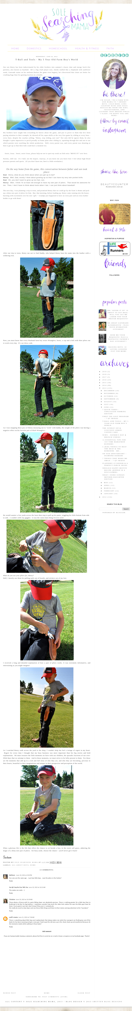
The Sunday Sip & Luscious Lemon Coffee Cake (112, 430)
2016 (104, 380)
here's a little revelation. (52, 161)
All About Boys (20, 865)
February (109, 491)
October (109, 396)
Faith (110, 48)
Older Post (84, 993)
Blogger (120, 512)
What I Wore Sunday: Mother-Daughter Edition (113, 477)
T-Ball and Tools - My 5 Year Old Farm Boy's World (115, 423)
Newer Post (9, 993)
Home (15, 48)
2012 (104, 497)
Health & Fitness (87, 48)
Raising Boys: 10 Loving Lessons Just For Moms (118, 349)
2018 (104, 374)
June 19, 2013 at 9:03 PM (24, 875)
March (108, 488)
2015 (104, 382)
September (110, 399)
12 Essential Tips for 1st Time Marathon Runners (114, 442)
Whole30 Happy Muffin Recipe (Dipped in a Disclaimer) (114, 470)
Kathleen (12, 875)
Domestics (34, 48)
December (109, 390)
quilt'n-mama (13, 917)
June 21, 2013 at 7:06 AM (26, 917)
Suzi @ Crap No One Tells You (18, 887)
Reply (11, 881)
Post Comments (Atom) (55, 996)
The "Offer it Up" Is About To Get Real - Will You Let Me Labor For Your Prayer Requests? (118, 314)
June (107, 407)
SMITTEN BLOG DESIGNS (107, 1001)
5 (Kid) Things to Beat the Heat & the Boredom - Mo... (114, 449)
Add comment (46, 931)
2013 (104, 388)
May (106, 482)
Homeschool (58, 48)
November (110, 393)
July (106, 404)
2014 (104, 385)
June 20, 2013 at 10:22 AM (37, 887)
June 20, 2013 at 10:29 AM (24, 899)
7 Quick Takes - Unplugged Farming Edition (114, 411)
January (109, 493)
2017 (104, 377)
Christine (12, 899)
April (107, 485)
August (108, 401)
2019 (104, 371)
